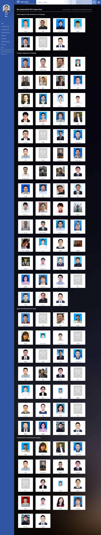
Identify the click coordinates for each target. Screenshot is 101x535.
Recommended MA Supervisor (6, 51)
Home (2, 23)
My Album (3, 44)
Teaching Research (5, 29)
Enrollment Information (3, 37)
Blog (2, 47)
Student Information (5, 41)
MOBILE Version (4, 54)
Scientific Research (5, 26)
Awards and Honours (5, 32)
